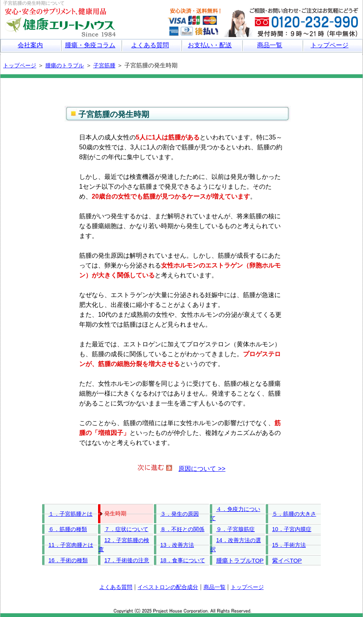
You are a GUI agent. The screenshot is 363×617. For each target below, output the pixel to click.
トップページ (329, 45)
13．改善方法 (177, 545)
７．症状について (126, 529)
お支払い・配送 (210, 45)
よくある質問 (150, 45)
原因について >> (201, 468)
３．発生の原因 (179, 514)
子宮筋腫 (104, 65)
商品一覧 (269, 45)
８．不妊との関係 (182, 529)
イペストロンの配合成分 (167, 587)
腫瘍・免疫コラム (90, 45)
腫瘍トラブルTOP (240, 560)
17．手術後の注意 (126, 560)
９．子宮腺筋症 (235, 529)
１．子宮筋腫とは (70, 514)
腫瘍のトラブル (64, 65)
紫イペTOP (287, 560)
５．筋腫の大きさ (294, 514)
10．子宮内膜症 (291, 529)
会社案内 (30, 45)
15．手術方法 (289, 545)
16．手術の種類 (68, 560)
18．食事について (182, 560)
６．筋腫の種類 (67, 529)
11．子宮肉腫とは (70, 545)
